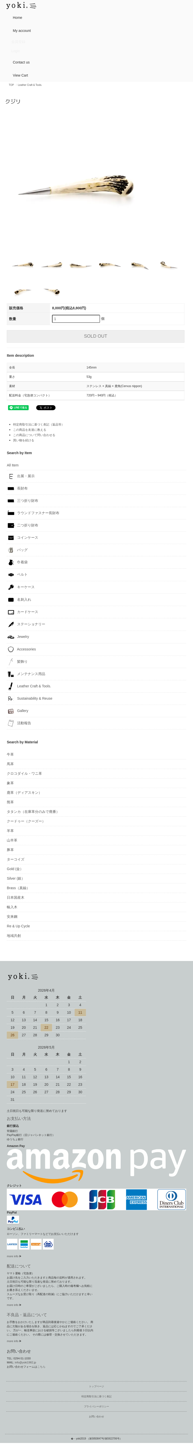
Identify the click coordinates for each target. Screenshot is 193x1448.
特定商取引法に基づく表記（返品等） (38, 424)
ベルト (17, 575)
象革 (10, 783)
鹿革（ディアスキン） (24, 793)
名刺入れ (19, 600)
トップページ (96, 1386)
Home (15, 17)
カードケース (22, 612)
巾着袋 (17, 562)
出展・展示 (21, 476)
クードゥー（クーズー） (26, 821)
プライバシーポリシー (96, 1406)
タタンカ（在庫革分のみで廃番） (33, 812)
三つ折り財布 (22, 501)
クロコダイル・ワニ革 (24, 773)
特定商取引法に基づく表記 (96, 1396)
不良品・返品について (27, 1315)
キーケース (21, 587)
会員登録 (18, 42)
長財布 (17, 489)
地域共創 (14, 936)
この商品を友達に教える (29, 430)
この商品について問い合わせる (34, 435)
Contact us (19, 61)
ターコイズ (15, 859)
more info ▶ (14, 1256)
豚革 (10, 850)
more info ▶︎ (14, 1304)
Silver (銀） (16, 878)
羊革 (10, 831)
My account (20, 30)
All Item (13, 465)
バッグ (17, 550)
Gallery (17, 711)
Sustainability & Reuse (29, 699)
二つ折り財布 (22, 525)
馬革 (10, 764)
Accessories (21, 649)
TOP (11, 85)
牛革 (10, 754)
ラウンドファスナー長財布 (33, 513)
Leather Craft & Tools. (30, 85)
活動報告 (19, 723)
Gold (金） (15, 869)
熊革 (10, 802)
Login (15, 51)
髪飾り (17, 662)
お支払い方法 (19, 1118)
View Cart (18, 75)
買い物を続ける (23, 440)
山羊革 (12, 840)
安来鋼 (12, 917)
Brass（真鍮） (18, 888)
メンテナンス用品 (26, 674)
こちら (41, 1366)
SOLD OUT (95, 336)
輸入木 (12, 907)
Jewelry (18, 637)
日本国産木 (15, 897)
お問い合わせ (96, 1416)
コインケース (22, 538)
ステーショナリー (26, 624)
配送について (19, 1266)
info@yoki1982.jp (25, 1362)
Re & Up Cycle (18, 926)
